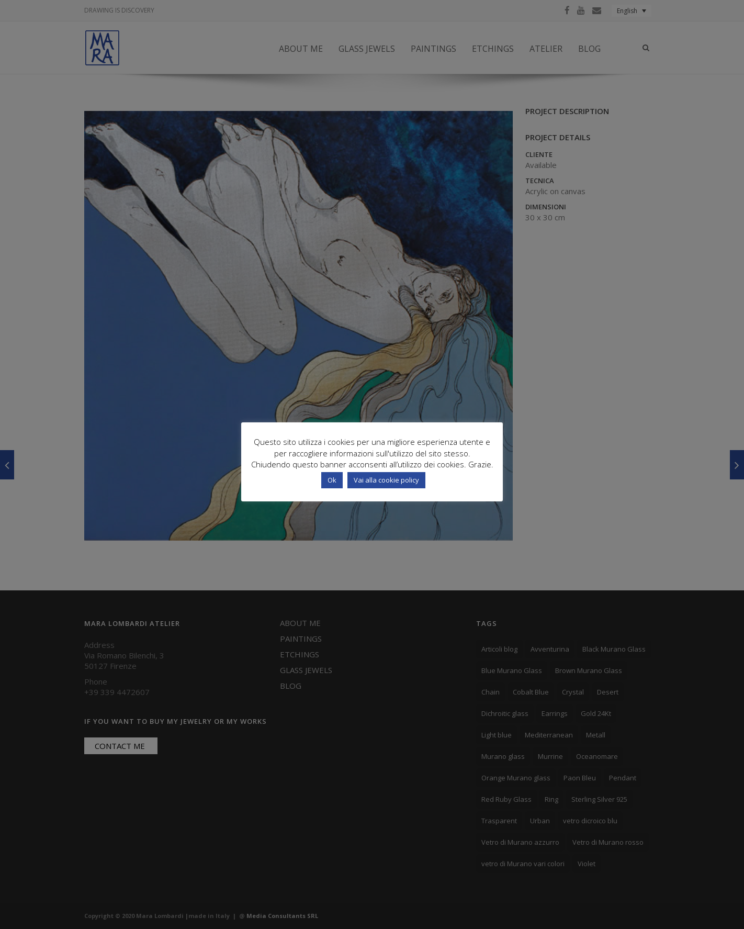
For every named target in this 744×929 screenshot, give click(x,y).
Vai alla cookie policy (386, 480)
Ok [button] (332, 480)
